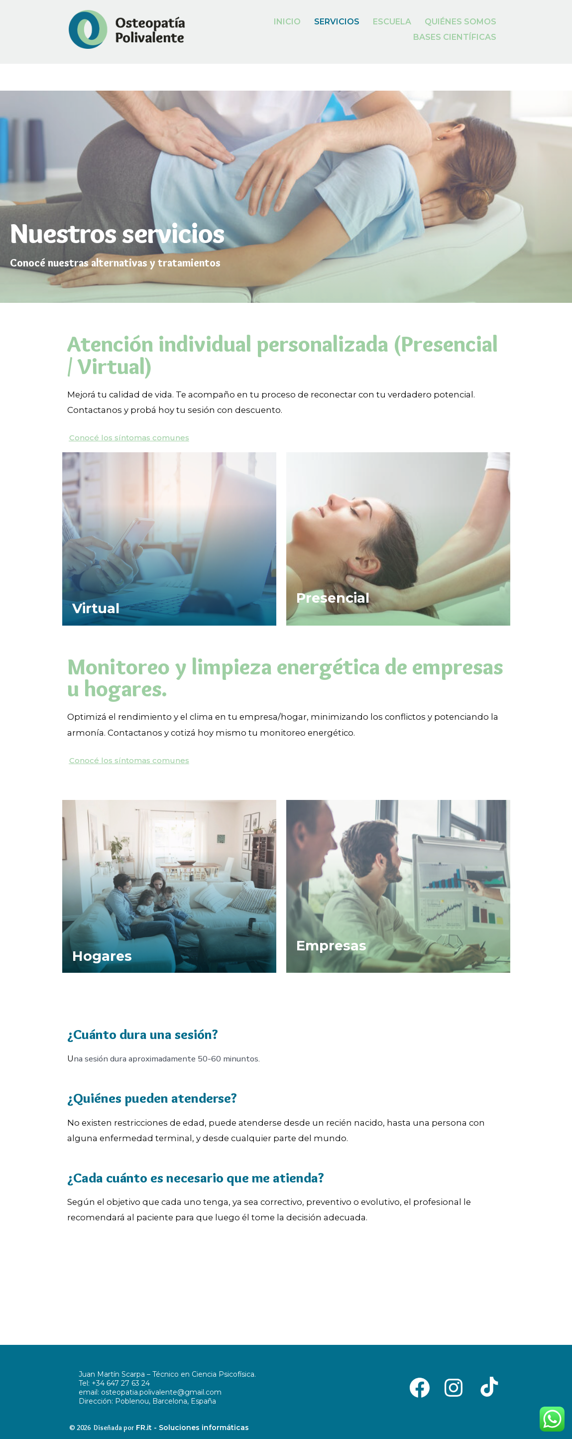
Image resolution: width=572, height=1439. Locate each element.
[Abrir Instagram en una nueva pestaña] (453, 1387)
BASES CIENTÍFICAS (454, 37)
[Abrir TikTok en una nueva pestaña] (487, 1387)
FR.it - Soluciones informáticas (192, 1427)
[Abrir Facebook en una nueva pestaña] (420, 1387)
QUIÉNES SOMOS (460, 21)
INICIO (287, 21)
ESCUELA (392, 21)
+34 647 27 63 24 (121, 1383)
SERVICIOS (336, 21)
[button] (129, 437)
